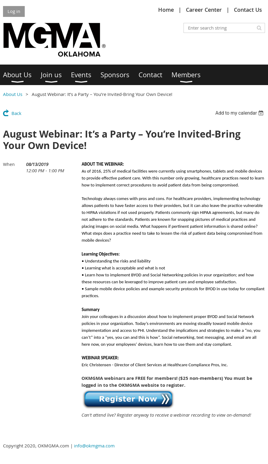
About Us (12, 94)
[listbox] (240, 113)
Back (16, 113)
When (9, 164)
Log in (14, 11)
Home (166, 9)
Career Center (204, 9)
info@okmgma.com (94, 446)
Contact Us (248, 9)
